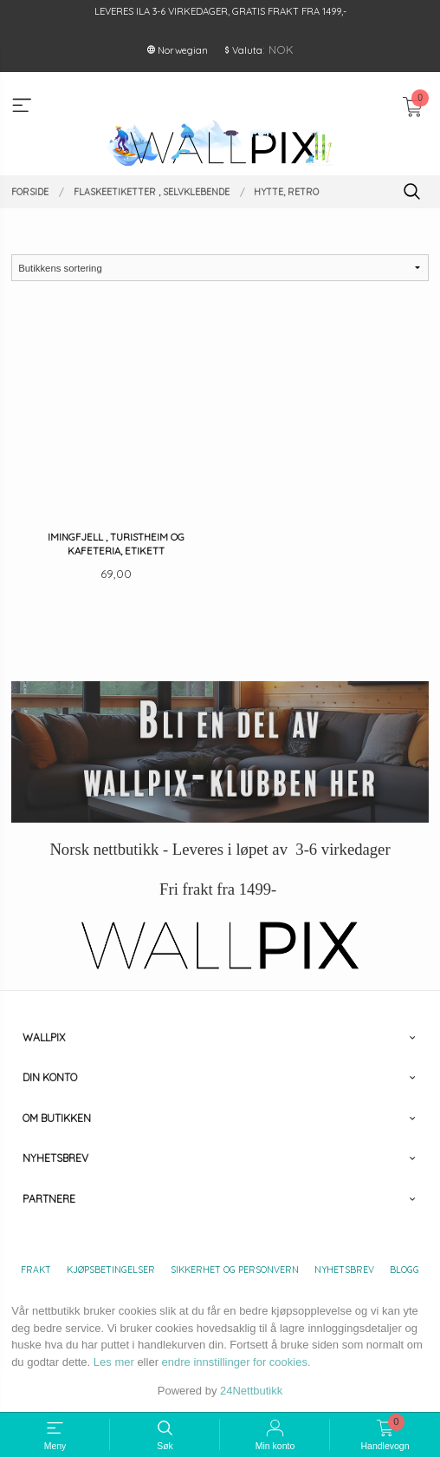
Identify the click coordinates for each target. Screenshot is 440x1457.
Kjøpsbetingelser (111, 1269)
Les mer (114, 1361)
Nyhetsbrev (344, 1269)
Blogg (404, 1269)
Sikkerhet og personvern (235, 1269)
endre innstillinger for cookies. (236, 1361)
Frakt (36, 1269)
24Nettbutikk (251, 1390)
